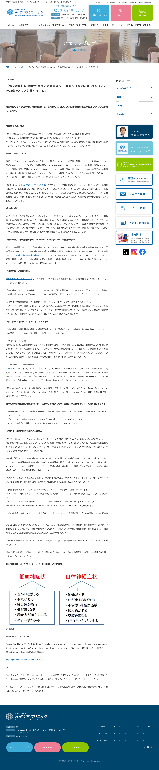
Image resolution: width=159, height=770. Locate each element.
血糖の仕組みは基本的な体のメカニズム (34, 255)
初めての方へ (24, 25)
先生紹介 (121, 114)
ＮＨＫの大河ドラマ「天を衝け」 (33, 185)
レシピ (120, 106)
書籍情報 (133, 2)
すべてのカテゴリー (126, 88)
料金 (121, 25)
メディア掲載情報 (145, 2)
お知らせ (99, 2)
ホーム (11, 25)
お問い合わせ (122, 2)
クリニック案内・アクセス (139, 25)
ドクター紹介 (109, 25)
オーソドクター (13, 368)
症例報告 (95, 25)
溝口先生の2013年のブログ (18, 279)
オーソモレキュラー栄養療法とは (49, 25)
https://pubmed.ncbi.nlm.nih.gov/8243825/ (24, 660)
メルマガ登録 (110, 2)
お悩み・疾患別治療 (77, 25)
